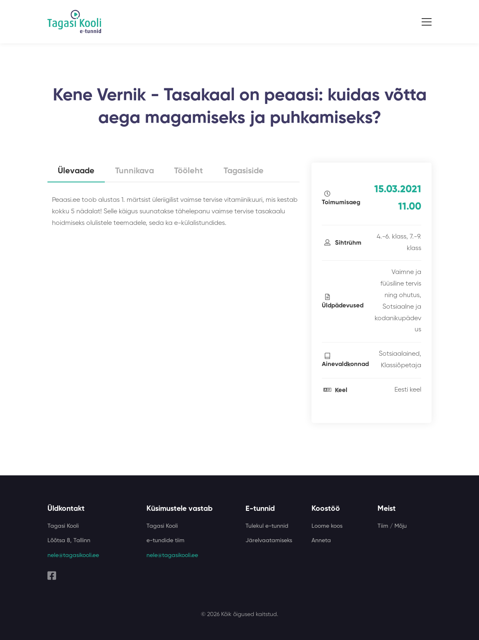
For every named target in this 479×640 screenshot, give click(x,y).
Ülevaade (77, 172)
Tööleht (191, 172)
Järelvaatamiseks (268, 540)
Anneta (321, 540)
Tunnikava (136, 172)
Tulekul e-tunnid (266, 526)
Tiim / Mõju (392, 526)
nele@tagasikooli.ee (73, 555)
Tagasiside (247, 172)
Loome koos (326, 526)
